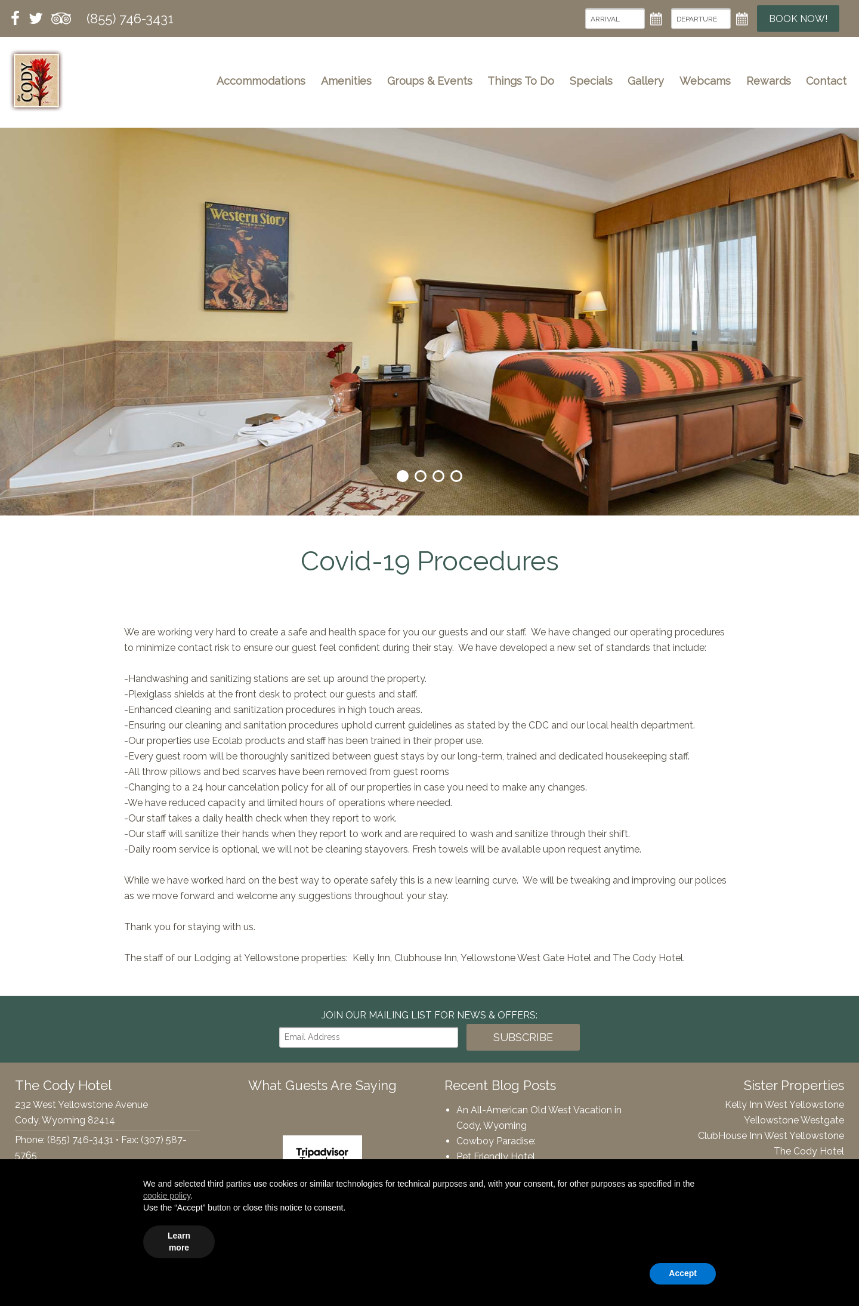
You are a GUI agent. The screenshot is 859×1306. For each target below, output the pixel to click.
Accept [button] (683, 1273)
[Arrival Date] (615, 18)
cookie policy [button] (166, 1195)
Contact (826, 81)
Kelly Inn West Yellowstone (784, 1104)
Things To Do (520, 81)
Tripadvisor (61, 18)
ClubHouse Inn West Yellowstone (771, 1135)
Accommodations (261, 81)
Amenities (346, 81)
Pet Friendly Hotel (495, 1156)
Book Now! (798, 18)
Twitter (36, 18)
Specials (591, 81)
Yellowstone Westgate (794, 1120)
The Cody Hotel (36, 80)
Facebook (15, 18)
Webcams (705, 81)
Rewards (768, 81)
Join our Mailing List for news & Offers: (429, 1015)
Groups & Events (429, 81)
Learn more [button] (179, 1241)
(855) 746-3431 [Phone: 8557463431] (130, 18)
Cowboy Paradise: (496, 1141)
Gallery (646, 81)
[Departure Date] (701, 18)
